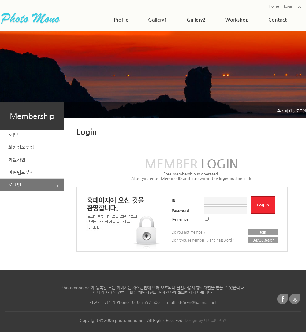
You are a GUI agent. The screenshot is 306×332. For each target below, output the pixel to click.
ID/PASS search (263, 240)
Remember (181, 219)
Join (301, 6)
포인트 (14, 134)
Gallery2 (196, 20)
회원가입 (16, 159)
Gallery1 (157, 20)
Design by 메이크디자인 (205, 320)
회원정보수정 (21, 147)
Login (288, 6)
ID (173, 201)
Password (180, 210)
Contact (277, 20)
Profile (121, 20)
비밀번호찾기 (21, 172)
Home (274, 6)
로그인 (14, 184)
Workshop (237, 20)
